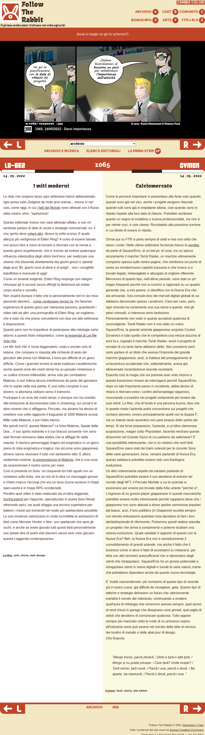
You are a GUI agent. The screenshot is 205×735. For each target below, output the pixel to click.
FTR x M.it (193, 20)
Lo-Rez (7, 555)
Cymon (110, 690)
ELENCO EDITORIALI (103, 151)
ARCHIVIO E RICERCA (61, 151)
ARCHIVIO (146, 12)
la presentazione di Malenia (53, 460)
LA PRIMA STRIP (144, 151)
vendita (193, 245)
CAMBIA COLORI (190, 2)
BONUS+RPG (144, 20)
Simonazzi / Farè (193, 725)
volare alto (35, 233)
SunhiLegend (13, 499)
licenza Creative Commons (187, 729)
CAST (170, 12)
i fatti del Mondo (48, 207)
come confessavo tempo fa (53, 301)
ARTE (170, 20)
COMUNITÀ (192, 12)
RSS (116, 707)
